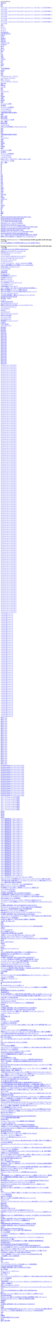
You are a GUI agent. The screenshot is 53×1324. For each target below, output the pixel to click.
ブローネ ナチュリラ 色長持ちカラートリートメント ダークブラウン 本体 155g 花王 (26, 878)
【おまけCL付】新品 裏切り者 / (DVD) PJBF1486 (15, 1079)
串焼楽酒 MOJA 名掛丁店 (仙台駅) (11, 1131)
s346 (2, 55)
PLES (2, 1305)
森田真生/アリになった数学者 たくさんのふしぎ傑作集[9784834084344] (22, 1059)
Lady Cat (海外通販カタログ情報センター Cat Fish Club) (17, 265)
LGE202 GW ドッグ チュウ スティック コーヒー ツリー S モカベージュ (22, 1144)
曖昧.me (3, 85)
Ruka (2, 1191)
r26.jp (2, 36)
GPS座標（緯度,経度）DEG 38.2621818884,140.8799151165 (18, 1218)
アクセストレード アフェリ (9, 76)
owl (2, 62)
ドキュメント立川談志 (7, 976)
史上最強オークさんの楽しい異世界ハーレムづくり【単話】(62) (20, 887)
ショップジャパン (6, 325)
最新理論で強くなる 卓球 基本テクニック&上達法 (15, 954)
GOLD (2, 1044)
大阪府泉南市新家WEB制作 (9, 112)
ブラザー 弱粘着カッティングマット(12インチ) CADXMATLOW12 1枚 (21, 1254)
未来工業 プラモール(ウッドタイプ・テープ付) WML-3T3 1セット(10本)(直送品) (24, 938)
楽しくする (4, 1274)
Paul (2, 1173)
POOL (2, 1307)
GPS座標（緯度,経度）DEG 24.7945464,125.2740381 (16, 1267)
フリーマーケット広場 (7, 119)
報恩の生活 (4, 1205)
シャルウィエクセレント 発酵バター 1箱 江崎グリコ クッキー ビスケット (22, 1011)
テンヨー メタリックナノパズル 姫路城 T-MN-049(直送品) (18, 1121)
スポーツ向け (5, 1091)
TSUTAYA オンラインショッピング (11, 252)
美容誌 (3, 943)
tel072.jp (3, 39)
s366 (2, 56)
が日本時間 (4, 971)
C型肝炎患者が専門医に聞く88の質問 (12, 933)
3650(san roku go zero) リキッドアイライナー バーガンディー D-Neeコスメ (22, 1237)
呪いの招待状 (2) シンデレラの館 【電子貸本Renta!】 (16, 1230)
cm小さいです (5, 1199)
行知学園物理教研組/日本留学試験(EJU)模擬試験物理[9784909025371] (21, 1082)
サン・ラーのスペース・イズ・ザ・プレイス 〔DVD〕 (17, 877)
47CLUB (3, 310)
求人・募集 (4, 121)
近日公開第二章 (5, 1016)
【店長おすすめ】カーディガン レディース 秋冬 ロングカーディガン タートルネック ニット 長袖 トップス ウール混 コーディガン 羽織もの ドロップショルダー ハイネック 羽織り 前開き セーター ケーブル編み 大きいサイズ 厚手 (26, 1073)
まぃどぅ (3, 30)
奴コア (3, 50)
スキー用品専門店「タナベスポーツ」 (12, 819)
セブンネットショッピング (9, 259)
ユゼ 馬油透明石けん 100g (8, 1057)
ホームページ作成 (6, 103)
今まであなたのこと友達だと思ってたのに (13, 1249)
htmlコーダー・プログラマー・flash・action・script (15, 159)
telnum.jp (3, 38)
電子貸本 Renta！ (6, 298)
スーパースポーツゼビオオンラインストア (13, 256)
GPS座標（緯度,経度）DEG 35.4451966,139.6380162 (16, 893)
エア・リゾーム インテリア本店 (10, 797)
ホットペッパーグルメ (7, 281)
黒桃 (2, 973)
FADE (2, 940)
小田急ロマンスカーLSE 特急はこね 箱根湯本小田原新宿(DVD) (19, 1126)
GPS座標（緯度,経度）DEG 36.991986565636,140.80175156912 (19, 905)
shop (2, 73)
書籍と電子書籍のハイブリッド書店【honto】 (14, 289)
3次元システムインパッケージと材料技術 (13, 886)
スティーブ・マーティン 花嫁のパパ (11, 1135)
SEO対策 (3, 105)
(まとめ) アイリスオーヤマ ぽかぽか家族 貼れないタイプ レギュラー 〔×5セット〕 (25, 975)
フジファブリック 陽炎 (7, 1239)
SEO (2, 90)
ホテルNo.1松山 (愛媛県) (8, 1045)
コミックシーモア (6, 317)
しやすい (3, 945)
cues (2, 203)
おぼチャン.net (5, 43)
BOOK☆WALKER (6, 315)
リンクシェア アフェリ (8, 78)
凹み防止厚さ (5, 1119)
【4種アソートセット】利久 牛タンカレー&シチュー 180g (18, 935)
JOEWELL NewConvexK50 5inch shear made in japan (15, 228)
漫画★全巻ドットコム (7, 955)
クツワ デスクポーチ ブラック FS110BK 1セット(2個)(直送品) (19, 1264)
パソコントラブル (6, 111)
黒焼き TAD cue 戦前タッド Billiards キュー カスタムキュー (18, 236)
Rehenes (3, 1004)
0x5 (2, 208)
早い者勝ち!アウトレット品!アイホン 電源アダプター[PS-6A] (19, 1133)
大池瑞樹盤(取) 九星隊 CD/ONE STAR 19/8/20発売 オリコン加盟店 (20, 894)
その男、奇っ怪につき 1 (8, 921)
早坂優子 (3, 1300)
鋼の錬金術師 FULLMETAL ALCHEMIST (13, 990)
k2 (1, 53)
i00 (1, 202)
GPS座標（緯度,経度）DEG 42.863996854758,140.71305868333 (19, 1007)
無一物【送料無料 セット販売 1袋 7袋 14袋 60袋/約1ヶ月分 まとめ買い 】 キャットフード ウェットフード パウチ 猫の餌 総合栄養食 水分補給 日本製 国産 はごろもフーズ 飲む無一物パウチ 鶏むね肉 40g (26, 995)
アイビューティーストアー (9, 365)
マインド (3, 28)
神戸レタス (4, 717)
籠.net (2, 46)
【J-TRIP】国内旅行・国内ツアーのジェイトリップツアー (18, 295)
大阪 (2, 93)
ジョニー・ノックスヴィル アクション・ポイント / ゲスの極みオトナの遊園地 (24, 987)
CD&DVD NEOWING (7, 301)
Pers (2, 1261)
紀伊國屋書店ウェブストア (9, 275)
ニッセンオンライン (7, 261)
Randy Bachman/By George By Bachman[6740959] (14, 1244)
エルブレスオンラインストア (9, 313)
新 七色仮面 (4, 1269)
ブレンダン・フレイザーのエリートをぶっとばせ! (15, 1051)
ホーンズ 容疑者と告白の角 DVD (10, 1161)
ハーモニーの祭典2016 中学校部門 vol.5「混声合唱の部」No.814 (20, 959)
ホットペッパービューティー (9, 293)
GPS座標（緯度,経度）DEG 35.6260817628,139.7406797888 (18, 1009)
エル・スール (5, 1262)
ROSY (2, 1227)
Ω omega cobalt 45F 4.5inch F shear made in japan (14, 233)
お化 (2, 980)
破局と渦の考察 (5, 1320)
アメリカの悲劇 (5, 1232)
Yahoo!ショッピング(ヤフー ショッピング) (13, 251)
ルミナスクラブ (5, 312)
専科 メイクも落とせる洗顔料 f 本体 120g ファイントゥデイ (18, 1198)
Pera (2, 1257)
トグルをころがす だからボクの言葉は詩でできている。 (17, 1210)
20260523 (3, 3)
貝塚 (2, 98)
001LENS (3, 327)
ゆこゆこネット (5, 274)
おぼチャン (4, 199)
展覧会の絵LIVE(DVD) (7, 1259)
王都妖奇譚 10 (5, 992)
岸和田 (3, 96)
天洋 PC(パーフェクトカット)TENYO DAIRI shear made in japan (19, 226)
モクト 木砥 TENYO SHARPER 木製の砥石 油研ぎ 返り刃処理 (19, 234)
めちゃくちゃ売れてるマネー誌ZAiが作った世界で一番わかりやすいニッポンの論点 (26, 1154)
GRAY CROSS (5, 1206)
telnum (2, 197)
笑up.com (3, 83)
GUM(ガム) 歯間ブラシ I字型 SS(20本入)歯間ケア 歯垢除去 (18, 919)
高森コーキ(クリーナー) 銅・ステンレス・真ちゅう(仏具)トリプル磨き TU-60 (24, 1250)
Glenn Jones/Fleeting (11, 1266)
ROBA (2, 1222)
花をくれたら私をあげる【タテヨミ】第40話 (14, 1042)
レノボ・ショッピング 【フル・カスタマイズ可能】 (17, 263)
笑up (2, 211)
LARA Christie (5, 324)
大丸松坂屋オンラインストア (9, 286)
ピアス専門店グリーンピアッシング (11, 282)
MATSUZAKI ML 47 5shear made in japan (12, 218)
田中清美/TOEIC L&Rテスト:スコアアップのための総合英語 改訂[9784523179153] (25, 1180)
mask (2, 65)
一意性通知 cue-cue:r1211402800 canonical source (14, 249)
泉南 (2, 102)
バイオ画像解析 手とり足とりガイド (11, 1107)
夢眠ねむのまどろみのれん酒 (9, 1170)
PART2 (2, 1014)
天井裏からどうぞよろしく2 (9, 978)
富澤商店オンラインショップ (9, 320)
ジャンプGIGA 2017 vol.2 (8, 889)
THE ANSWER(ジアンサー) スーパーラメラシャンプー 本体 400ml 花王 (22, 926)
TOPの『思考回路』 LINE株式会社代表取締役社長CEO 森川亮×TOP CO (22, 1061)
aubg (2, 206)
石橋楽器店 (4, 272)
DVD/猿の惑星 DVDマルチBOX (10, 1317)
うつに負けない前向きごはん (9, 1080)
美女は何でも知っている (8, 1208)
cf (1, 67)
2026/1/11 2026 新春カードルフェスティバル (14, 126)
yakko (2, 58)
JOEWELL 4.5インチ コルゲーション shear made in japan (17, 231)
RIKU (2, 1217)
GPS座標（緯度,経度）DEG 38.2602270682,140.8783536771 (18, 957)
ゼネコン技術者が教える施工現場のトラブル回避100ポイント (19, 952)
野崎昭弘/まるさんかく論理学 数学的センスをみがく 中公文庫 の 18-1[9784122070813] (26, 1215)
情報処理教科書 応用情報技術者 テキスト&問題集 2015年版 (18, 1223)
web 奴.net (3, 44)
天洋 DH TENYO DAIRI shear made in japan (13, 225)
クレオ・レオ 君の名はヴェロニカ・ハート (13, 1137)
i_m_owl (3, 59)
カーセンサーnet (5, 268)
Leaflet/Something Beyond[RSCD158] (11, 982)
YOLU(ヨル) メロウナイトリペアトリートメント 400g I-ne (18, 1182)
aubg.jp (3, 70)
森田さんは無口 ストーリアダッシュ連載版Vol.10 (15, 1220)
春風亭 (3, 1302)
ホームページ (5, 91)
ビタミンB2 (4, 1063)
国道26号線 (4, 118)
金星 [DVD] (4, 1056)
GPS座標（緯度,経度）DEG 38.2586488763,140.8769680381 (18, 1124)
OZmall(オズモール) (6, 277)
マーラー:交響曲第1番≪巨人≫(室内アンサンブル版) (16, 1054)
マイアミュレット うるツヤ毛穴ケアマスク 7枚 (15, 962)
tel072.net (3, 41)
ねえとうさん (5, 1138)
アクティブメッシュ (7, 1114)
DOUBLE (3, 1019)
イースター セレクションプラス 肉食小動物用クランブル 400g (19, 961)
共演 (2, 1312)
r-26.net (3, 35)
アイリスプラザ (5, 254)
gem (2, 61)
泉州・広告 (4, 116)
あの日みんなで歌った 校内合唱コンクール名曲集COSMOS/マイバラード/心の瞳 (24, 1187)
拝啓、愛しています (7, 1160)
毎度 (2, 114)
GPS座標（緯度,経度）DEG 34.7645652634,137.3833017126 (18, 1304)
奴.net (2, 48)
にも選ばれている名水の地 (9, 1023)
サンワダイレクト (6, 319)
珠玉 (2, 51)
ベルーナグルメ (5, 308)
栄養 (2, 923)
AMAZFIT (4, 988)
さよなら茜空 (5, 1006)
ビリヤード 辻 (5, 125)
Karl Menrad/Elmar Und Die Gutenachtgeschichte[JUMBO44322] (18, 1116)
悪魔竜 (3, 1315)
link (2, 4)
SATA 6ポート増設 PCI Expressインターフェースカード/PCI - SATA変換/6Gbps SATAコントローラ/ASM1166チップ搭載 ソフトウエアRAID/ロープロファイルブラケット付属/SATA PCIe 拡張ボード (26, 1110)
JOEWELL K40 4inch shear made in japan (12, 230)
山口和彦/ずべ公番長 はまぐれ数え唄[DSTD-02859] (16, 1252)
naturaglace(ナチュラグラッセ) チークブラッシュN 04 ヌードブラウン (21, 912)
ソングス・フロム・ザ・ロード (10, 1013)
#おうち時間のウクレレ (8, 931)
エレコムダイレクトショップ (9, 303)
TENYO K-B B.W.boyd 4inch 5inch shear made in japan (16, 217)
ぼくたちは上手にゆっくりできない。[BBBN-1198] (16, 1156)
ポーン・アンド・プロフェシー (10, 1271)
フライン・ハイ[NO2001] (8, 891)
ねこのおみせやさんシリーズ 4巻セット (12, 985)
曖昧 (2, 213)
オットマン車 (5, 1279)
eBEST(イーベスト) (6, 279)
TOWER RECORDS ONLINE (9, 296)
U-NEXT (3, 322)
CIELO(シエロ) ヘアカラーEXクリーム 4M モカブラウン (17, 936)
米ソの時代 (4, 1178)
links (2, 128)
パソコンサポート (6, 109)
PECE (2, 1319)
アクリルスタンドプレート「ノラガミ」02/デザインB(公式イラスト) (21, 900)
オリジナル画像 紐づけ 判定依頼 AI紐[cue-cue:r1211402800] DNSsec (20, 243)
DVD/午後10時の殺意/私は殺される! (11, 1158)
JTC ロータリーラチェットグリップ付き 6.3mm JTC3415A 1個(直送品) (21, 907)
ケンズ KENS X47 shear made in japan (11, 221)
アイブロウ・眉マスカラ (8, 1123)
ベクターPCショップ (7, 284)
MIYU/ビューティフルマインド (10, 948)
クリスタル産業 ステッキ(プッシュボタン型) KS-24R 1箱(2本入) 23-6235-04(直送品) (25, 1247)
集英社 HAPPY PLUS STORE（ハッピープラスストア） (17, 305)
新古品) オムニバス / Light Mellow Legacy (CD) (14, 1077)
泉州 (2, 95)
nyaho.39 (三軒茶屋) (6, 1196)
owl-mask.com (5, 32)
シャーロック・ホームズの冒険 (10, 1021)
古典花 (3, 928)
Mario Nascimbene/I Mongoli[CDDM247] (12, 1228)
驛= (2, 1189)
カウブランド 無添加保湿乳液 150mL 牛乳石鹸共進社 (16, 908)
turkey (2, 64)
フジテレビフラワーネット (9, 307)
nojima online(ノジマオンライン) (10, 266)
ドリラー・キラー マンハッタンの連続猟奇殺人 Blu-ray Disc (18, 1030)
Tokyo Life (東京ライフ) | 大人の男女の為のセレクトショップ (19, 291)
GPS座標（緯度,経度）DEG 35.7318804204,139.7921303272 (18, 1225)
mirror (2, 924)
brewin (2, 947)
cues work (3, 194)
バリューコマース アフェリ (9, 81)
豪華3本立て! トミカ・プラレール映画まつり (14, 910)
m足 (2, 950)
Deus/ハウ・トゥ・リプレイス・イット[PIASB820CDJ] (17, 884)
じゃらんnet (4, 270)
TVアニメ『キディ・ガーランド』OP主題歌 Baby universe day (19, 1172)
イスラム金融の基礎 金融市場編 (10, 1117)
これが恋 (3, 1028)
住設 (2, 25)
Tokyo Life (4, 333)
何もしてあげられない (7, 941)
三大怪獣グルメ (5, 1272)
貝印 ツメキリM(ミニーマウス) (10, 1285)
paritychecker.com (5, 33)
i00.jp (2, 71)
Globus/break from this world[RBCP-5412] (12, 1052)
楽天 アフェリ (5, 80)
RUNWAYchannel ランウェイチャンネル (12, 765)
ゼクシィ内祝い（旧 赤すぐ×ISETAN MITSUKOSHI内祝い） (19, 288)
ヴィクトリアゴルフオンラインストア (12, 258)
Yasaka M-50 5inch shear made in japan (11, 220)
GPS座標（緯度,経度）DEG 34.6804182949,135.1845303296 (18, 914)
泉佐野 (3, 100)
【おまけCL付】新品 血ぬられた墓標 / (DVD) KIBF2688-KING (19, 1290)
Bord (2, 1292)
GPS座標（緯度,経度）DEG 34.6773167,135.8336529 (16, 966)
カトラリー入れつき (7, 929)
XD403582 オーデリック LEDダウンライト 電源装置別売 (17, 1002)
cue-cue (3, 205)
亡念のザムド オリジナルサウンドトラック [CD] (15, 964)
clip (2, 1314)
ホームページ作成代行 (7, 107)
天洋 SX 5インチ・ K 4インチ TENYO (12, 223)
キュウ (3, 27)
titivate (2, 811)
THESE (3, 1018)
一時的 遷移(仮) (5, 68)
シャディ (3, 300)
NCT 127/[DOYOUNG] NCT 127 (21, 1245)
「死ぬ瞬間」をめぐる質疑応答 (10, 1256)
